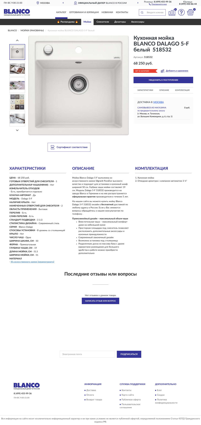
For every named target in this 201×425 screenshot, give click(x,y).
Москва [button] (158, 102)
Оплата (90, 395)
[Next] (17, 130)
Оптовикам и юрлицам (84, 12)
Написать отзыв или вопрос (100, 301)
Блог (159, 390)
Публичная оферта (131, 400)
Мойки (87, 22)
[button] (158, 4)
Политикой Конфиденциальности (100, 361)
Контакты (122, 12)
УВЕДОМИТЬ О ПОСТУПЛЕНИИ (163, 80)
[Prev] (17, 40)
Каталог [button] (61, 12)
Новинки (107, 12)
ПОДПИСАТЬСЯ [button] (129, 354)
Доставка (91, 390)
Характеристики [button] (145, 90)
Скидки (161, 395)
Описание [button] (164, 90)
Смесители (103, 22)
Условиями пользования (128, 361)
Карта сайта (128, 395)
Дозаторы (120, 22)
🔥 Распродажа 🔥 (67, 22)
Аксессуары (137, 22)
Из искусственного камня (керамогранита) (32, 262)
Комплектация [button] (182, 90)
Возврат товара (94, 400)
